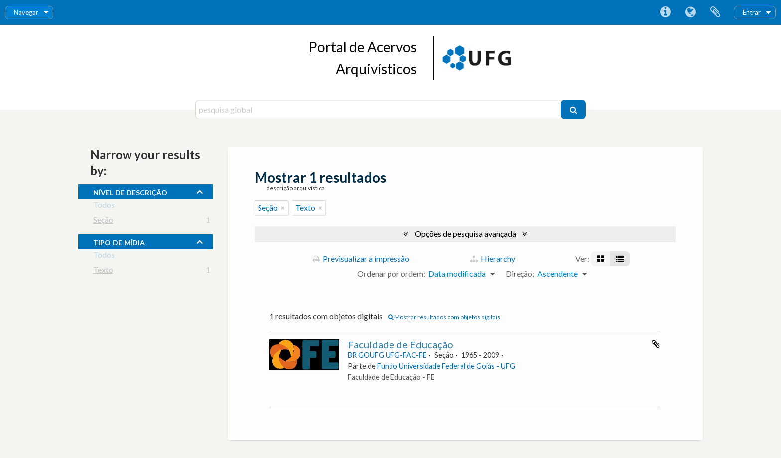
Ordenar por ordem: (391, 273)
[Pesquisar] (573, 109)
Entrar (752, 12)
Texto (103, 271)
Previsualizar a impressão (361, 258)
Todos (104, 206)
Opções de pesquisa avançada (465, 233)
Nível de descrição (130, 191)
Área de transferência (715, 12)
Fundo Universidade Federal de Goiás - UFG (446, 366)
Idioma (690, 12)
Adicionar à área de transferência (656, 344)
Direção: (520, 273)
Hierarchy (492, 258)
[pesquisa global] (379, 109)
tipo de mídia (119, 241)
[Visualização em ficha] (600, 258)
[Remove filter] (283, 207)
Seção (103, 221)
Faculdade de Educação (400, 344)
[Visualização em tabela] (620, 258)
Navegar (26, 12)
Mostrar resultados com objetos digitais (444, 317)
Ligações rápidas (665, 12)
